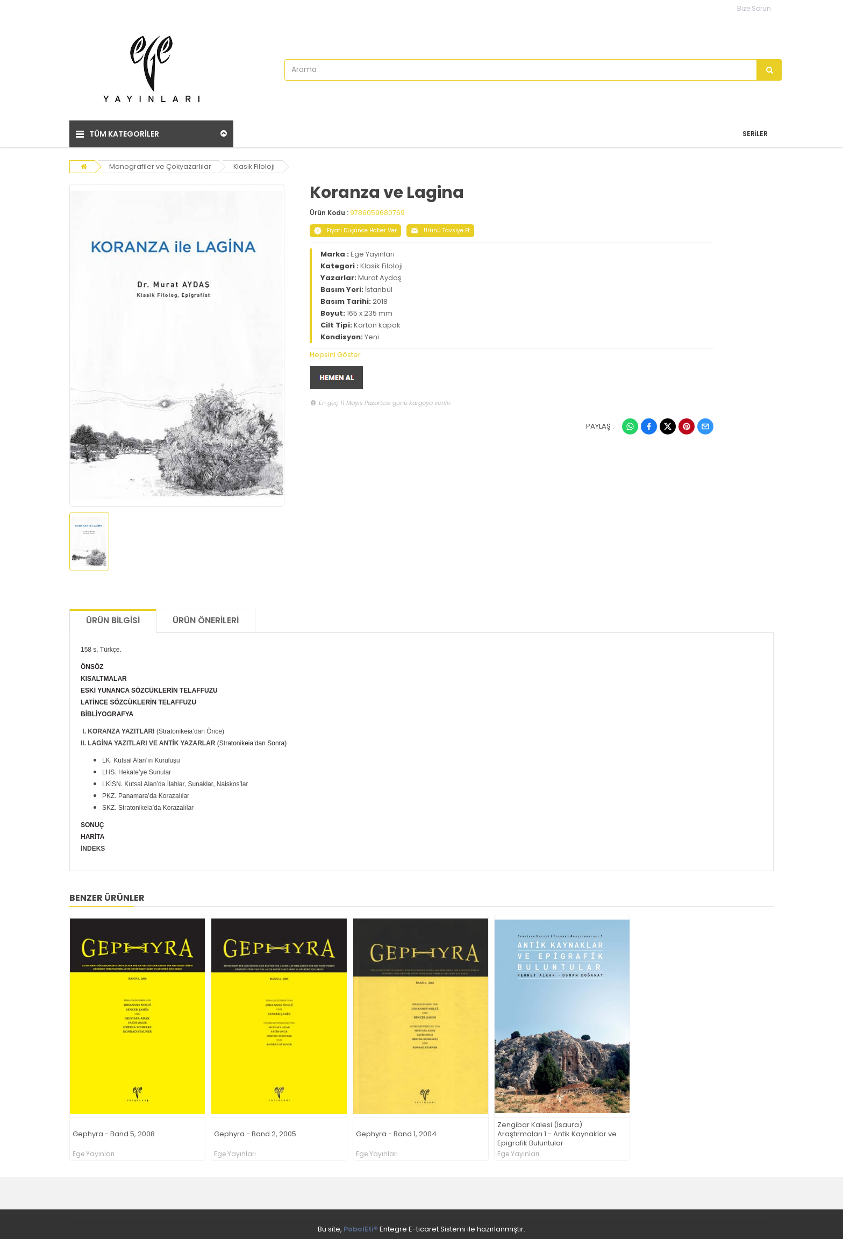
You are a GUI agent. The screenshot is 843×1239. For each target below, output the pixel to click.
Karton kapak (377, 323)
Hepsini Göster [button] (335, 352)
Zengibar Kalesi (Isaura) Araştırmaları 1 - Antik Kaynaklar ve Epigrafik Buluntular (557, 1132)
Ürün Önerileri (206, 619)
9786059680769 (377, 210)
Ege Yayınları (373, 252)
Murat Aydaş (380, 275)
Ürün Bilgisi (113, 619)
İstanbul (378, 287)
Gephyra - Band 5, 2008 (114, 1132)
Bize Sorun (754, 8)
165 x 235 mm (369, 311)
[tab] (512, 353)
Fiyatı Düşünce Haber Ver (355, 228)
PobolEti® (361, 1227)
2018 (380, 299)
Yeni (372, 335)
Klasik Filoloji (255, 164)
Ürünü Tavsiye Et (440, 228)
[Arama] (769, 70)
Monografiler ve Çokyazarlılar (160, 164)
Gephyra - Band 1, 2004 (396, 1132)
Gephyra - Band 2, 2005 (255, 1132)
